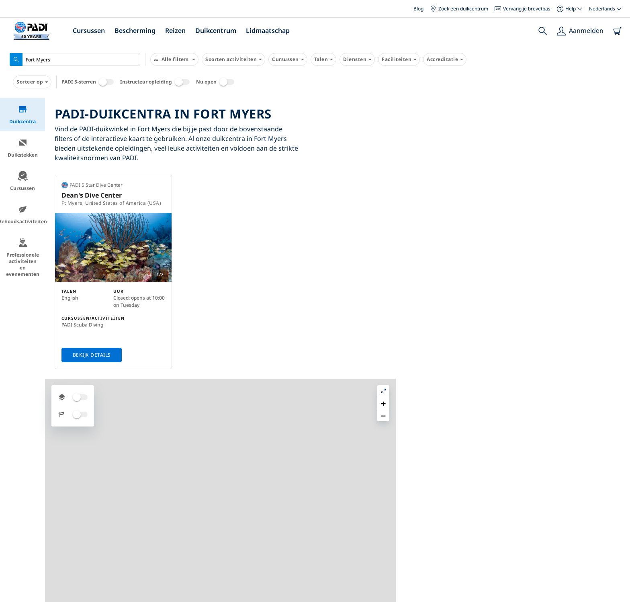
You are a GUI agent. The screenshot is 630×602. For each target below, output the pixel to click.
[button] (618, 122)
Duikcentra (22, 114)
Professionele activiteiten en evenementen (22, 258)
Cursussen (89, 30)
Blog (418, 8)
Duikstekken (23, 148)
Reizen (175, 30)
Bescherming (135, 30)
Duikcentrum (215, 30)
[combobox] (75, 59)
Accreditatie (445, 59)
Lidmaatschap (268, 30)
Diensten (357, 59)
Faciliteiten (399, 59)
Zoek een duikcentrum (459, 8)
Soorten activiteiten (233, 59)
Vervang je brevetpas (522, 8)
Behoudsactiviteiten (22, 214)
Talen (323, 59)
